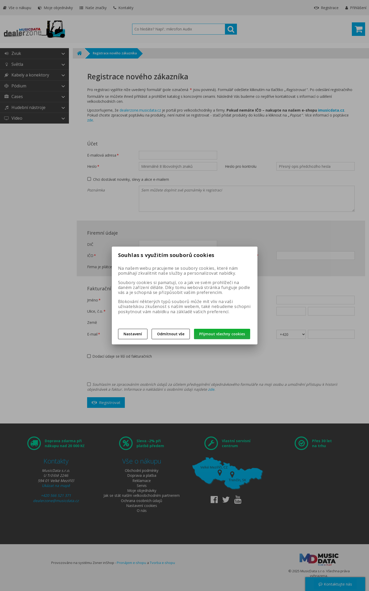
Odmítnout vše (170, 333)
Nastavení (133, 333)
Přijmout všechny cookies (222, 333)
